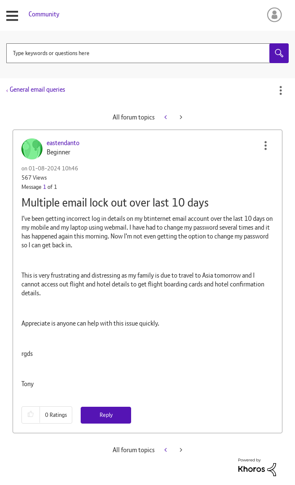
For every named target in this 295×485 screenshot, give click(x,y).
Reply (106, 415)
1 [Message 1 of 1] (44, 187)
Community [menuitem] (44, 14)
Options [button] (281, 90)
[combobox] (147, 53)
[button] (266, 146)
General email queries (37, 89)
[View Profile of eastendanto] (63, 142)
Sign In (273, 15)
